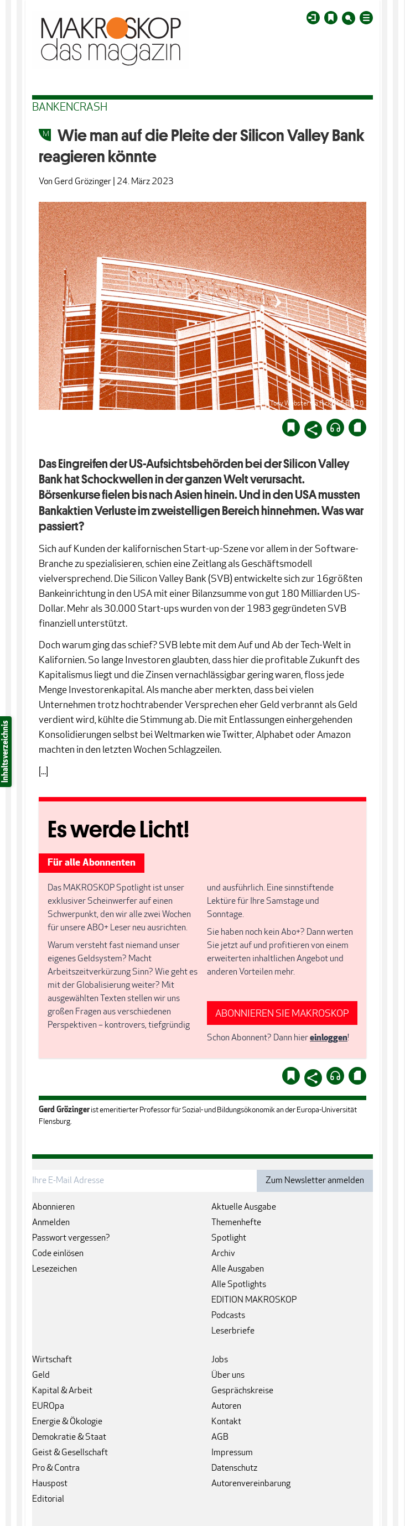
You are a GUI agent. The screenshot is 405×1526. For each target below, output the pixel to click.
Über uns (228, 1375)
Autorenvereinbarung (250, 1484)
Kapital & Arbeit (62, 1391)
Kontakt (226, 1422)
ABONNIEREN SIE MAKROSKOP (282, 1014)
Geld (41, 1375)
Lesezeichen (54, 1269)
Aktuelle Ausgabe (243, 1207)
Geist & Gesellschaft (70, 1453)
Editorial (48, 1499)
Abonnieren (53, 1207)
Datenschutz (234, 1468)
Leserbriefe (233, 1331)
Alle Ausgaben (237, 1269)
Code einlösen (58, 1253)
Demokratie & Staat (69, 1437)
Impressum (232, 1453)
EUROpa (48, 1406)
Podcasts (228, 1315)
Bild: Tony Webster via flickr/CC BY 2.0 (310, 403)
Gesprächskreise (242, 1391)
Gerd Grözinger (82, 182)
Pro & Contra (56, 1468)
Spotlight (228, 1238)
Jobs (219, 1360)
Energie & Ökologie (67, 1422)
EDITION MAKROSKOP (254, 1300)
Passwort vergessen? (71, 1238)
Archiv (223, 1253)
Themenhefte (236, 1222)
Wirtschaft (52, 1360)
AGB (220, 1437)
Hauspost (50, 1484)
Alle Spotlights (238, 1284)
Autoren (226, 1406)
